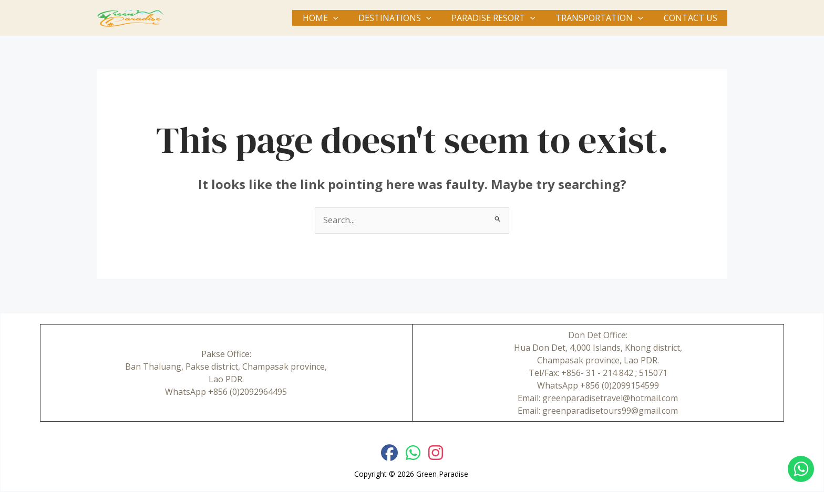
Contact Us (692, 18)
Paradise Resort (502, 18)
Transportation (604, 18)
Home (336, 18)
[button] (349, 18)
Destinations (407, 18)
